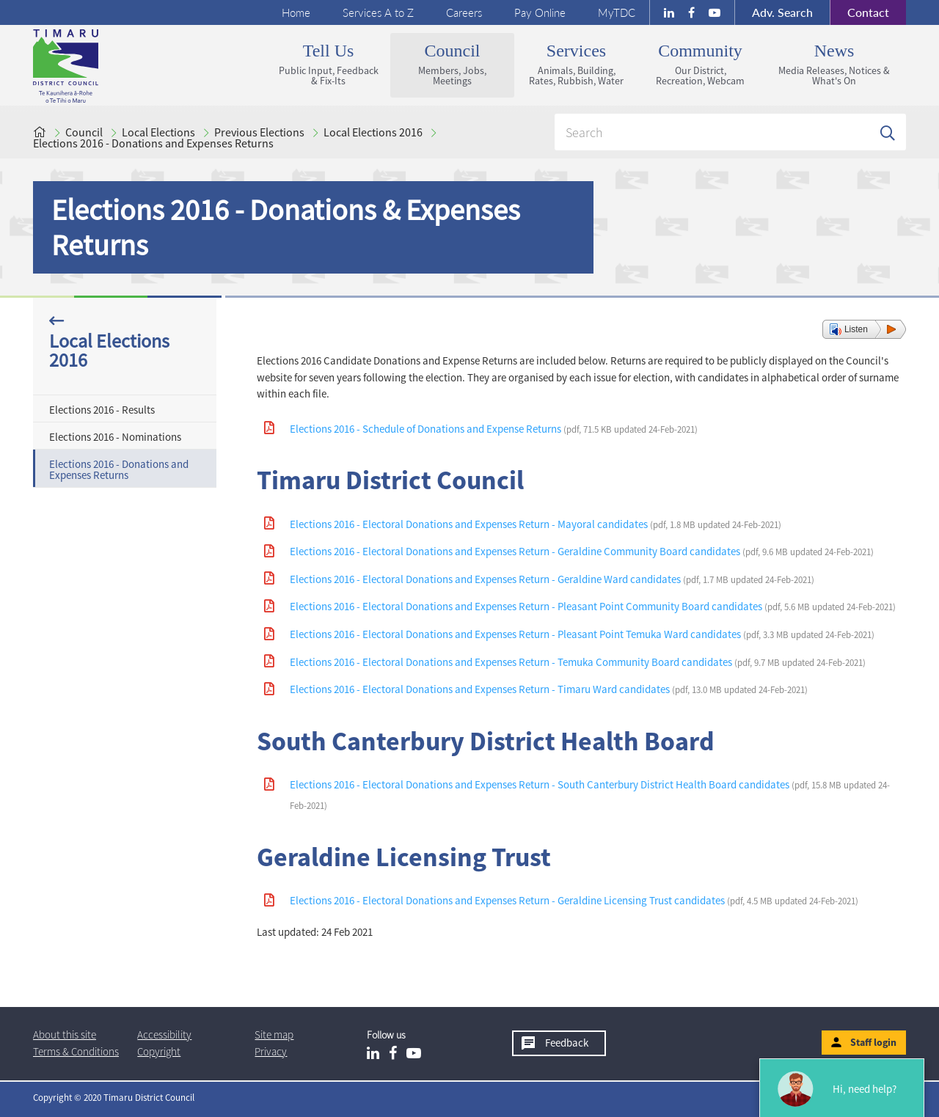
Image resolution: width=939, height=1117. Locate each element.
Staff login (873, 1042)
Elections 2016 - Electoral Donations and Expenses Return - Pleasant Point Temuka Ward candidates (582, 634)
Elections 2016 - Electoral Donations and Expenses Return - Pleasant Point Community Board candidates (593, 606)
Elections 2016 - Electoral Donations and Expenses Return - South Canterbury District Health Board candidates (590, 794)
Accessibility (164, 1034)
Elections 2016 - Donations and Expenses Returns (153, 143)
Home (296, 12)
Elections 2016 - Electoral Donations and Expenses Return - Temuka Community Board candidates (578, 662)
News (834, 64)
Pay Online (540, 12)
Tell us (328, 64)
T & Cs (76, 1051)
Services (576, 64)
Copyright (158, 1051)
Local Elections (158, 132)
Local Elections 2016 (373, 132)
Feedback (566, 1043)
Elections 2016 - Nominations (115, 437)
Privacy (271, 1051)
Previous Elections (259, 132)
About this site (64, 1034)
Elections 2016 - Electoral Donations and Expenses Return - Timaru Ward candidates (549, 689)
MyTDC (616, 12)
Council (452, 64)
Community (700, 64)
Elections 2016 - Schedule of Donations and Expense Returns (494, 429)
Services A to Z (378, 12)
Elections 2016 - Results (102, 410)
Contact (859, 12)
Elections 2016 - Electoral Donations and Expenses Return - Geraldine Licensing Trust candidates (574, 900)
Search (782, 12)
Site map (274, 1034)
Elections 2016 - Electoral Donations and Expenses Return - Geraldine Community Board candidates (582, 551)
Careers (464, 12)
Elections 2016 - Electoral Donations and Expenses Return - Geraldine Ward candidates (552, 579)
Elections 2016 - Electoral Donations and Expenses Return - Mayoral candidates (535, 524)
